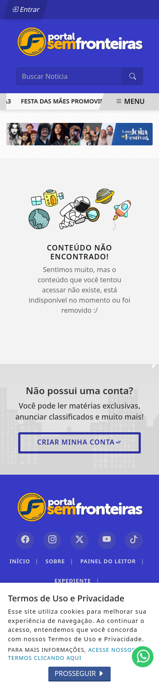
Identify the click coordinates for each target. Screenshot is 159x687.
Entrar (25, 9)
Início (24, 561)
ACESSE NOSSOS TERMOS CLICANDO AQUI (72, 654)
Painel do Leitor (112, 561)
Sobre (59, 561)
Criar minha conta (79, 442)
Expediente (76, 581)
